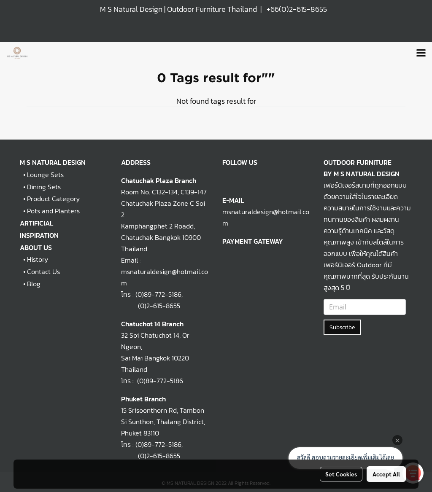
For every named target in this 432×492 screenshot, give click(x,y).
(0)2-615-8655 (150, 306)
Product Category (53, 199)
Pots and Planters (53, 211)
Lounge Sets (45, 174)
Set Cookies (341, 474)
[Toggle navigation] (421, 53)
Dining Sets (44, 187)
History (37, 259)
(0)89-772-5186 (158, 294)
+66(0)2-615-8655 (297, 9)
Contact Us (43, 271)
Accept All (386, 474)
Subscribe (342, 327)
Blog (33, 284)
